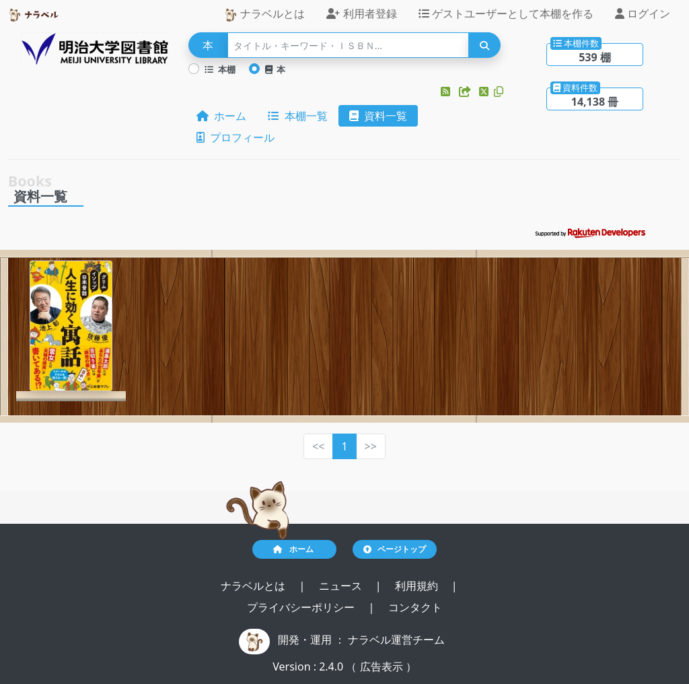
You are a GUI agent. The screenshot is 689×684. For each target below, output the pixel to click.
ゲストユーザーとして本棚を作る (506, 13)
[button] (447, 91)
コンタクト (415, 607)
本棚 (220, 69)
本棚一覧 (297, 115)
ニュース (342, 585)
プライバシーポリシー (302, 607)
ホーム (221, 115)
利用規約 (418, 585)
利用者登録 (361, 13)
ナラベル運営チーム (396, 639)
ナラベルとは (264, 14)
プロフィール (235, 137)
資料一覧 (378, 115)
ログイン (642, 13)
